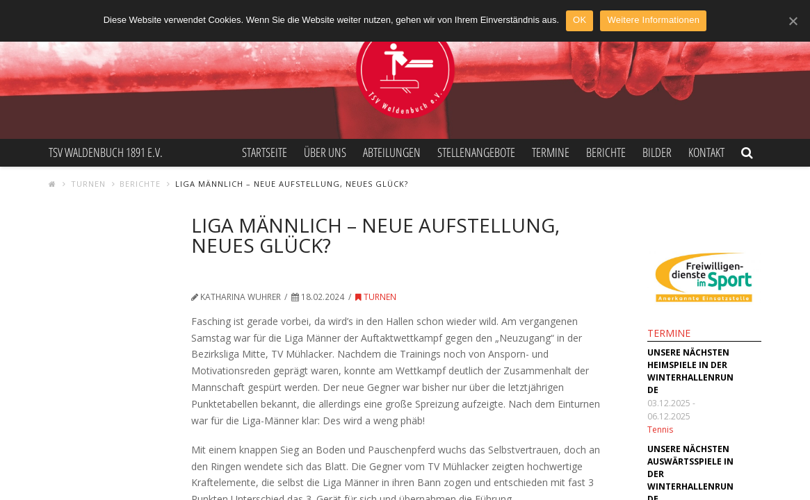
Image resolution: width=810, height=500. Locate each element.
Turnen (88, 183)
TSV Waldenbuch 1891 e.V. (106, 152)
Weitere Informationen (653, 20)
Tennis (660, 429)
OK (579, 20)
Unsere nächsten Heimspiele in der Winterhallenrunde (690, 371)
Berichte (140, 183)
